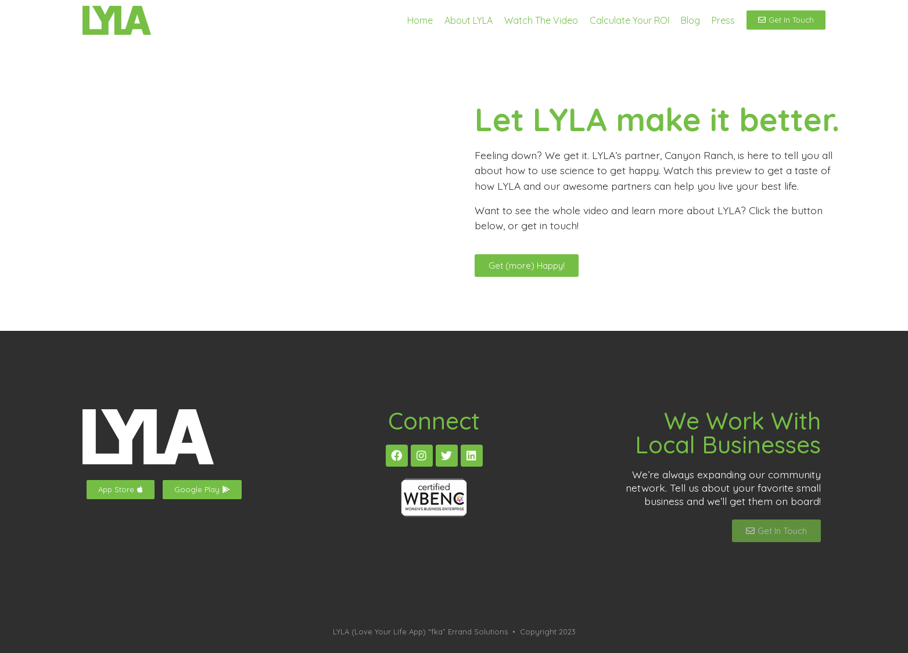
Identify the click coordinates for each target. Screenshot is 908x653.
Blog (690, 20)
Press (723, 20)
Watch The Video (541, 20)
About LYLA (468, 20)
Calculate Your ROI (629, 20)
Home (420, 20)
